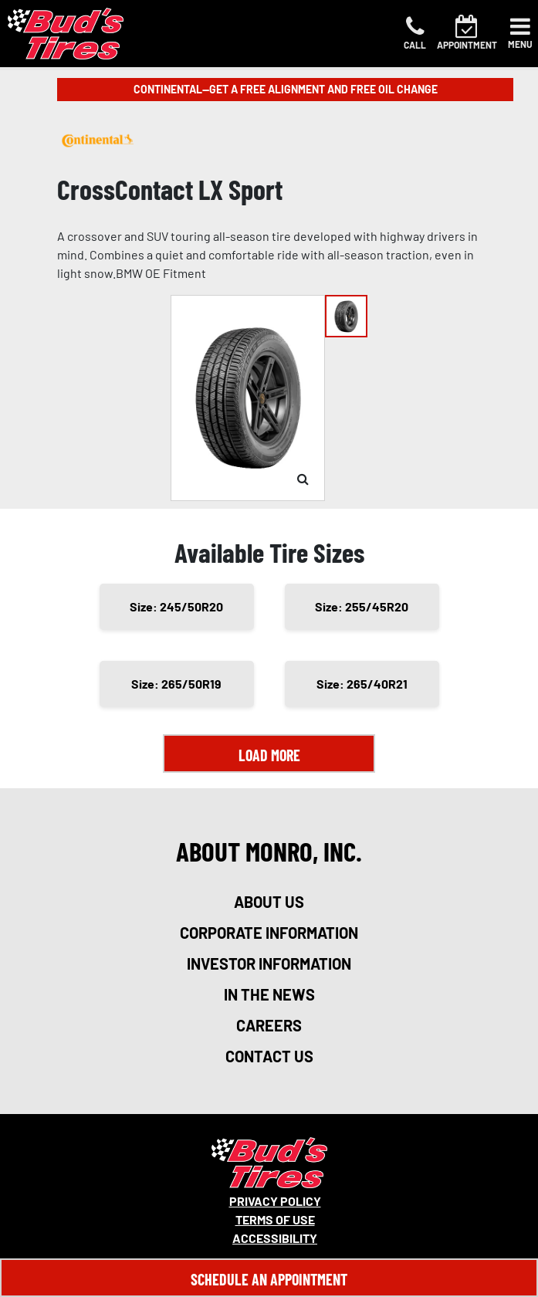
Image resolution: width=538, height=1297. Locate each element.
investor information (269, 963)
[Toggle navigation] (520, 33)
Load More (269, 755)
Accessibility (274, 1238)
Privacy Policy (275, 1201)
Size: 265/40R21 (362, 683)
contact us (269, 1056)
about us (269, 901)
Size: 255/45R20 (361, 606)
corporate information (269, 932)
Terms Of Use (275, 1219)
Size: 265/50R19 (176, 683)
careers (269, 1025)
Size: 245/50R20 (176, 606)
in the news (269, 994)
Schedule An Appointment (269, 1279)
